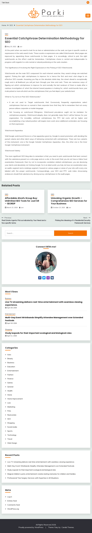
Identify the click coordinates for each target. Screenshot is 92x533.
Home (9, 395)
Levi (20, 47)
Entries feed (12, 501)
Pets (9, 411)
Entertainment (10, 314)
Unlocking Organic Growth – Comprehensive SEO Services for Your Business (69, 201)
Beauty (10, 358)
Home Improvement (15, 399)
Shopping (8, 329)
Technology (11, 435)
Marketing (11, 407)
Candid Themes (68, 527)
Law (9, 403)
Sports (10, 431)
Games (10, 383)
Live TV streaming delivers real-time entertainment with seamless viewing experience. (40, 462)
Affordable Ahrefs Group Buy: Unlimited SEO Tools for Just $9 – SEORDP (22, 201)
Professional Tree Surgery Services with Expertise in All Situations (33, 478)
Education (11, 366)
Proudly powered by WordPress (31, 527)
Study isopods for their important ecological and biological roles (38, 333)
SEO (6, 34)
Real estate (11, 415)
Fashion (10, 375)
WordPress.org (13, 509)
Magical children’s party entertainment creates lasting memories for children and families (41, 474)
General (10, 387)
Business (8, 298)
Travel (9, 439)
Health (10, 391)
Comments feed (13, 505)
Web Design (12, 443)
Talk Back (5, 2)
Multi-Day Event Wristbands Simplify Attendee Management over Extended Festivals (40, 466)
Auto (9, 354)
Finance (10, 379)
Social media (12, 427)
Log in (9, 497)
